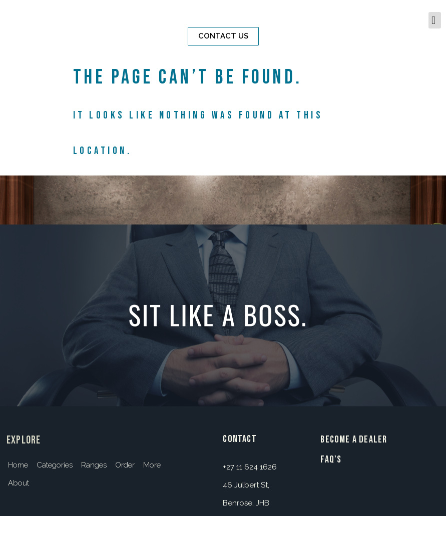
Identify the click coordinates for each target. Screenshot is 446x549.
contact (239, 439)
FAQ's (330, 460)
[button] (223, 36)
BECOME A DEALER (353, 440)
